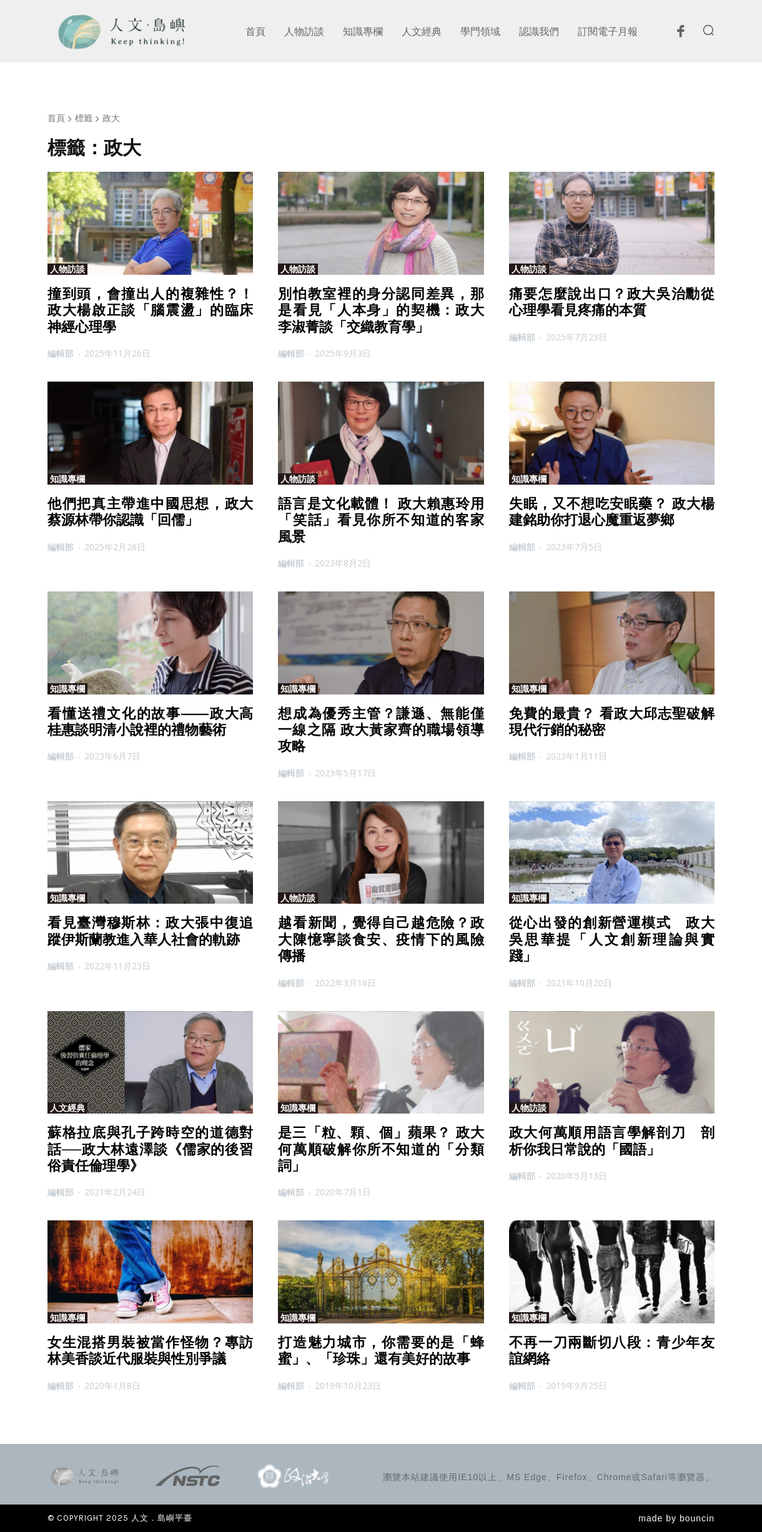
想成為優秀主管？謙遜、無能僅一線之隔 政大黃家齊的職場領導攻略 (380, 730)
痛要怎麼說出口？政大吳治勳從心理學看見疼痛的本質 (612, 302)
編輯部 (60, 353)
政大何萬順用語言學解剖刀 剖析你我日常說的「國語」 (612, 1141)
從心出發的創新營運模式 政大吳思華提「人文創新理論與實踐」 (612, 939)
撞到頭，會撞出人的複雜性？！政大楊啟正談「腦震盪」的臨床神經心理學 (150, 310)
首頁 (56, 118)
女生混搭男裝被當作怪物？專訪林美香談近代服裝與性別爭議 (150, 1350)
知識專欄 (67, 479)
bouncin (697, 1518)
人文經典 (67, 1108)
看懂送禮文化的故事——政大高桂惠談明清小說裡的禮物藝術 (150, 722)
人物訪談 (67, 269)
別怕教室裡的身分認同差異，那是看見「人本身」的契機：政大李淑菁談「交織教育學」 (380, 310)
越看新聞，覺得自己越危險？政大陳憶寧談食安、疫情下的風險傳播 (380, 939)
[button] (708, 30)
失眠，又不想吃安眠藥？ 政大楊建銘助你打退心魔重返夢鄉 (612, 512)
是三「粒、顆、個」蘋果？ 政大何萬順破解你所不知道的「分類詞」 (380, 1149)
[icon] (680, 34)
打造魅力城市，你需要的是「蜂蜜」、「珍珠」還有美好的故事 (380, 1350)
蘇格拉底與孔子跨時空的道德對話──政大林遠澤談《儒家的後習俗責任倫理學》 (150, 1149)
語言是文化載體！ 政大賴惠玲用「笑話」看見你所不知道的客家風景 (380, 520)
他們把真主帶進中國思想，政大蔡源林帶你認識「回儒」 (150, 512)
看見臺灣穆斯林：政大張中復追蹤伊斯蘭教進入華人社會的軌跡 (150, 931)
